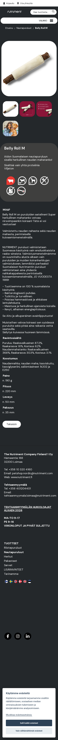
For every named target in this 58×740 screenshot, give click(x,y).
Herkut (8, 556)
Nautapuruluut (24, 28)
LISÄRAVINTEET (13, 569)
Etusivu (9, 28)
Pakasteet (10, 561)
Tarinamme (11, 574)
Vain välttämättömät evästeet (29, 731)
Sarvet (8, 565)
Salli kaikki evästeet (29, 723)
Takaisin (11, 424)
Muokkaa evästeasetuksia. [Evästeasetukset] (19, 715)
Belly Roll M (41, 28)
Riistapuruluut (13, 547)
